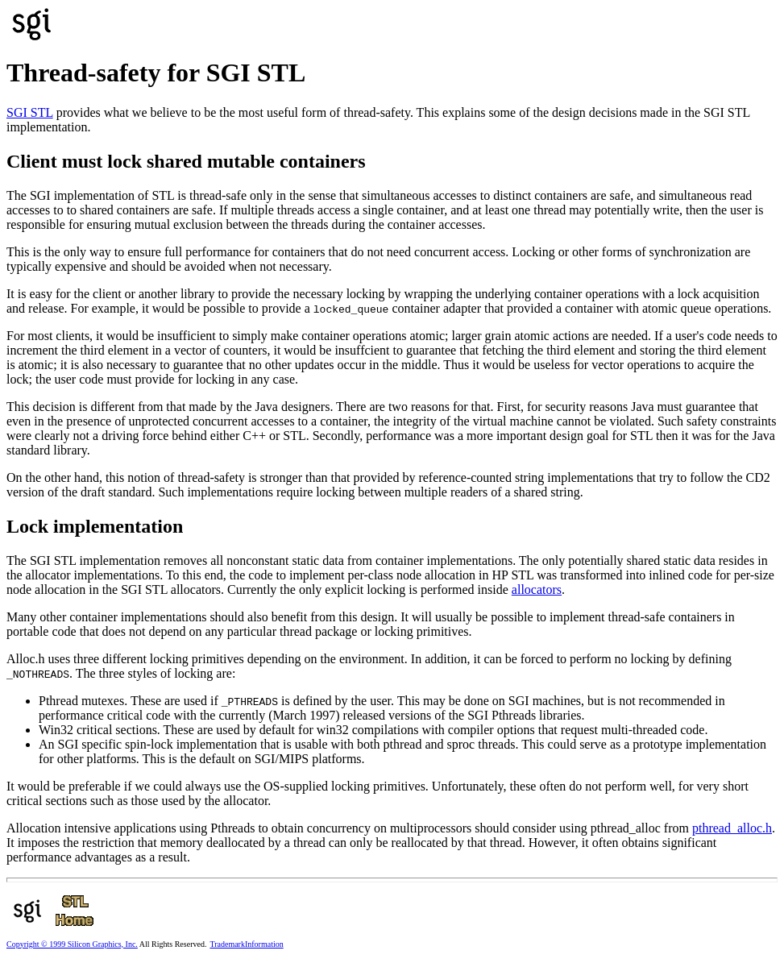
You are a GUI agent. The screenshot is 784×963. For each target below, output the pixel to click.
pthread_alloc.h (732, 828)
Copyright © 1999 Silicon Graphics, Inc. (72, 944)
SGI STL (29, 112)
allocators (537, 589)
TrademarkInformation (246, 944)
